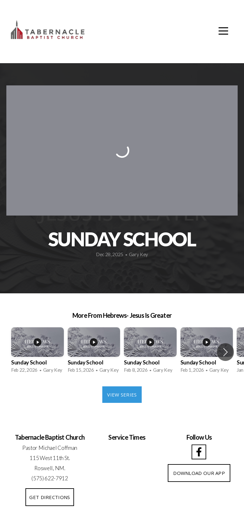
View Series (122, 394)
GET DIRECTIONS (49, 497)
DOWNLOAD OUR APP (199, 473)
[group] (37, 352)
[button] (225, 352)
